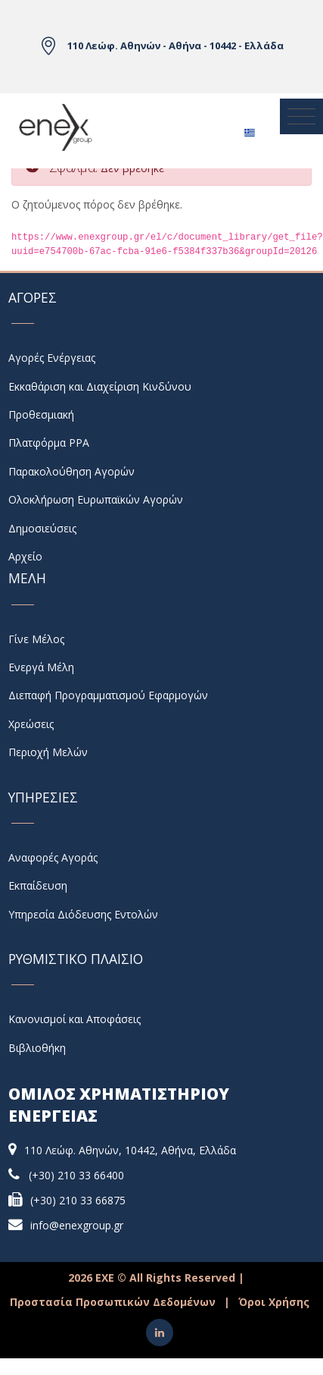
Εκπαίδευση (37, 885)
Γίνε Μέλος (36, 639)
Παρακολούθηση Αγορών (71, 471)
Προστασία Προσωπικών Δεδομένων (113, 1302)
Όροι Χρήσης (273, 1302)
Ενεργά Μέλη (41, 667)
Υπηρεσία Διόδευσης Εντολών (83, 914)
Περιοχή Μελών (48, 752)
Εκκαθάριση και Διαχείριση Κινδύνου (99, 386)
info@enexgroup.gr (76, 1225)
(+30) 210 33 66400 (76, 1175)
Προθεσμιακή (41, 414)
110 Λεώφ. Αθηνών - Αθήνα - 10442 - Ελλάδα (175, 45)
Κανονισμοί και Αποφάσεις (74, 1019)
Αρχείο (25, 556)
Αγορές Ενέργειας (51, 357)
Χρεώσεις (31, 724)
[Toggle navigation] (301, 117)
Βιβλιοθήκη (37, 1048)
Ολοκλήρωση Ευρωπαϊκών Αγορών (95, 499)
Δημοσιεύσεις (42, 528)
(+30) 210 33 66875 (78, 1200)
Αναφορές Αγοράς (53, 857)
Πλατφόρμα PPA (48, 442)
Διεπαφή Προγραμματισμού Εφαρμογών (108, 695)
